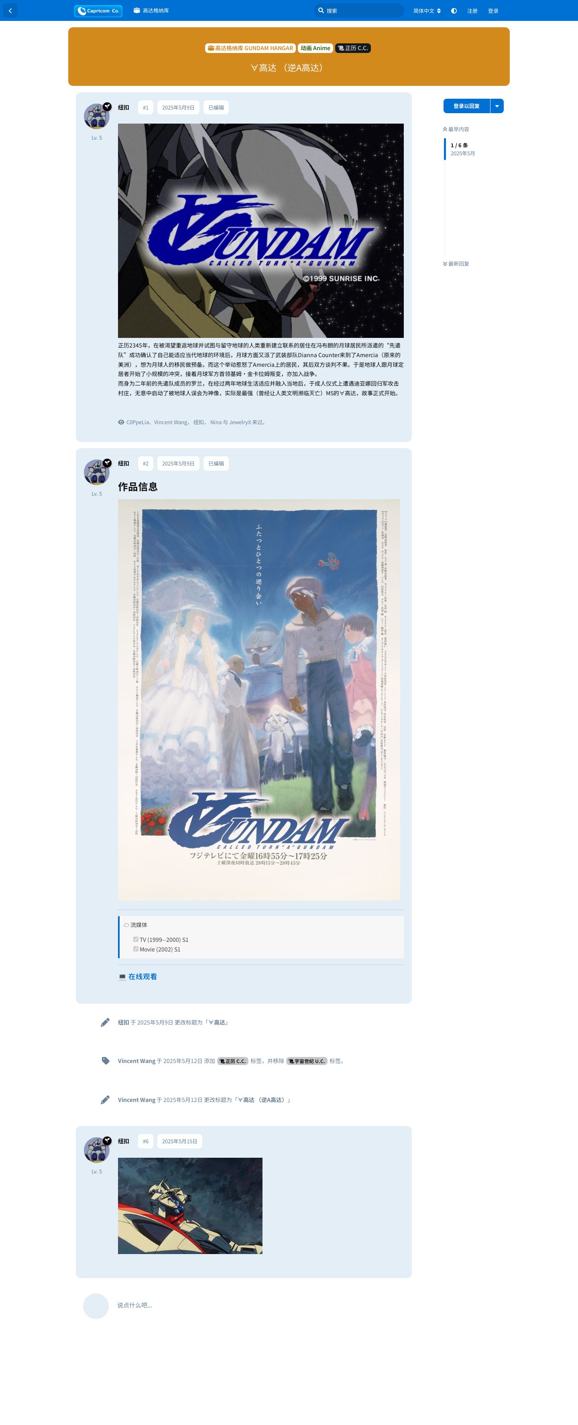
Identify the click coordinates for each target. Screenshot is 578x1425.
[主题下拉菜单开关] (497, 106)
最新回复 (456, 263)
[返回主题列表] (10, 10)
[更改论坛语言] (427, 11)
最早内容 (456, 129)
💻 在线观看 (137, 976)
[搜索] (359, 10)
